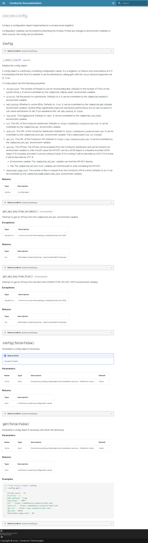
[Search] (132, 3)
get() (9, 361)
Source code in (23, 51)
